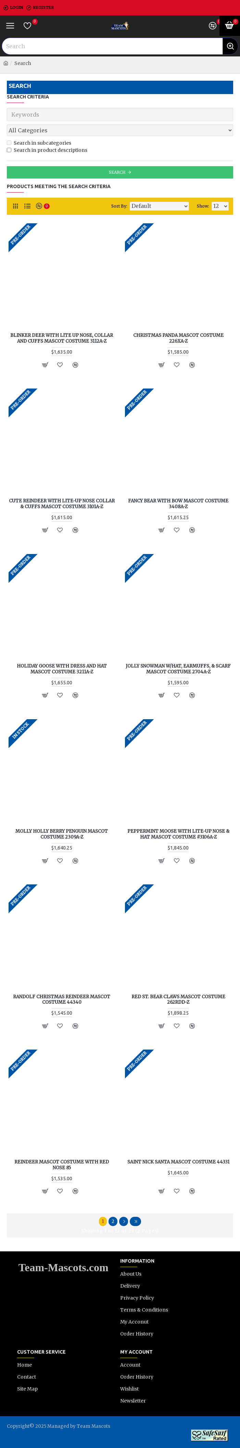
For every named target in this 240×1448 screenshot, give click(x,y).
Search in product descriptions (47, 150)
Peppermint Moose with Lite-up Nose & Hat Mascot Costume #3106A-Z (178, 834)
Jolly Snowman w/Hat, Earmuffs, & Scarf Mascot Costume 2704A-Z (178, 669)
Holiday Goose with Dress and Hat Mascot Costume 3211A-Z (62, 669)
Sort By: (119, 206)
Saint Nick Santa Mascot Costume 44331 (178, 1162)
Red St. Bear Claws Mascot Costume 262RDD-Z (178, 999)
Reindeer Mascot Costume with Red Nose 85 (61, 1165)
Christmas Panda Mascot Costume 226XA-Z (178, 338)
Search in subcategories (39, 143)
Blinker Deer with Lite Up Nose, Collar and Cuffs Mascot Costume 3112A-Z (61, 338)
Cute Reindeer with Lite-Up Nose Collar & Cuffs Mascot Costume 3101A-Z (62, 504)
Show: (203, 206)
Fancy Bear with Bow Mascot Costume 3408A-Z (178, 504)
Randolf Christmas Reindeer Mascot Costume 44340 (61, 999)
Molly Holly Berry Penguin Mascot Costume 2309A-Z (61, 834)
